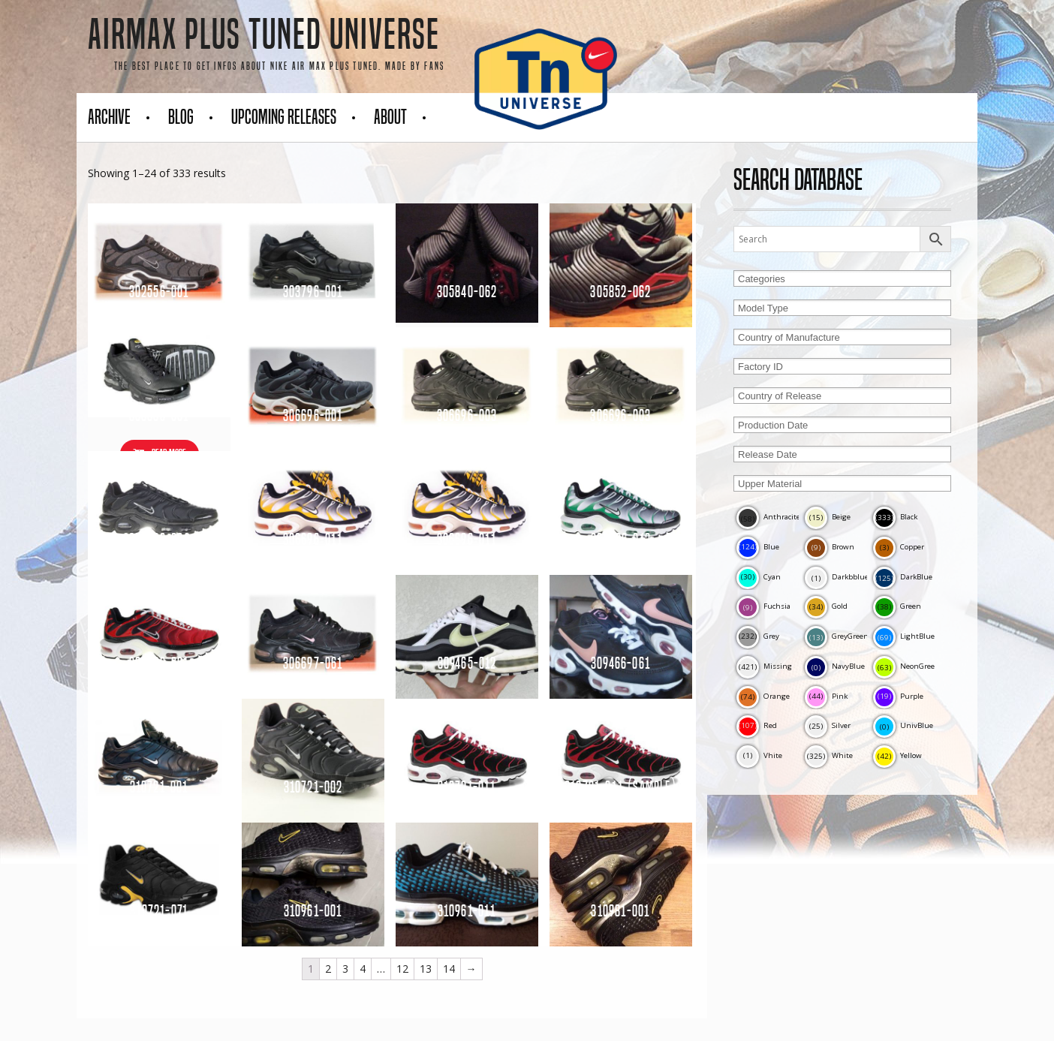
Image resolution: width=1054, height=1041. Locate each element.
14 (449, 968)
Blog (181, 117)
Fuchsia (763, 606)
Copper (898, 547)
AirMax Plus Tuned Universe (264, 34)
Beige (828, 517)
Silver (828, 725)
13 (426, 968)
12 (402, 968)
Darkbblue (837, 577)
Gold (826, 606)
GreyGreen (837, 636)
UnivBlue (903, 725)
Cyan (758, 577)
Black (895, 517)
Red (756, 725)
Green (897, 606)
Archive (109, 117)
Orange (763, 696)
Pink (826, 696)
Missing (764, 666)
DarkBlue (902, 577)
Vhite (759, 755)
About (390, 117)
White (829, 755)
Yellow (897, 755)
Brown (829, 547)
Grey (757, 636)
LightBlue (904, 636)
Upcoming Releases (283, 117)
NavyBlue (835, 666)
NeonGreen (906, 666)
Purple (898, 696)
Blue (757, 547)
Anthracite (768, 517)
